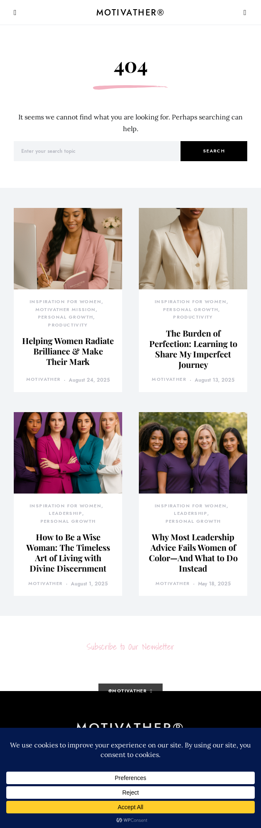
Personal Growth (65, 317)
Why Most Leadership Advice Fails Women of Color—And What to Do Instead (193, 552)
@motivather (127, 691)
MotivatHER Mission (65, 309)
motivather (43, 379)
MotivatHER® (130, 12)
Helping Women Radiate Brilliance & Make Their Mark (68, 351)
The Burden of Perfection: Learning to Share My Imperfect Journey (193, 348)
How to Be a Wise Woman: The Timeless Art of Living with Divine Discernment (68, 552)
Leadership (65, 513)
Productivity (68, 325)
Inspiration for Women (65, 302)
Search (214, 151)
